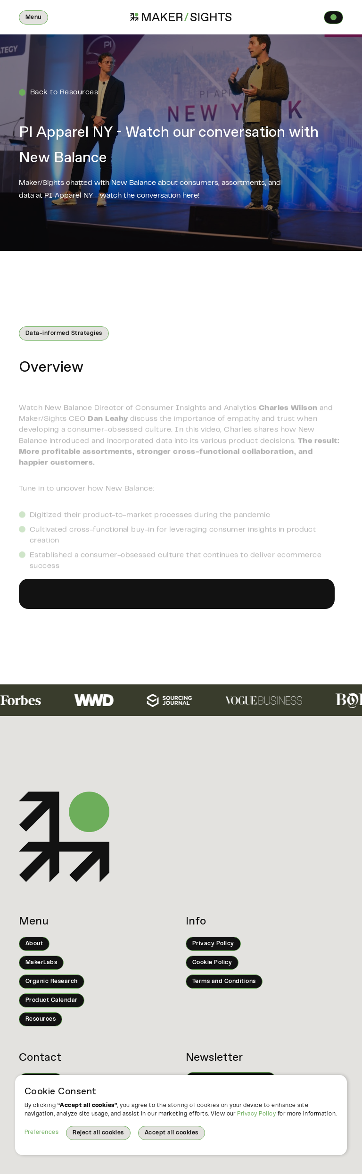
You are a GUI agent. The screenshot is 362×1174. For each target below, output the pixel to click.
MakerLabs (41, 962)
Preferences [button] (41, 1132)
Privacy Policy (256, 1114)
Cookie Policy (212, 962)
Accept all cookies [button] (171, 1133)
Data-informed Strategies (63, 333)
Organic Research (51, 981)
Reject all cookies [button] (98, 1133)
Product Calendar (51, 1000)
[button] (33, 17)
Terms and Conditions (224, 981)
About (34, 943)
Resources (40, 1019)
